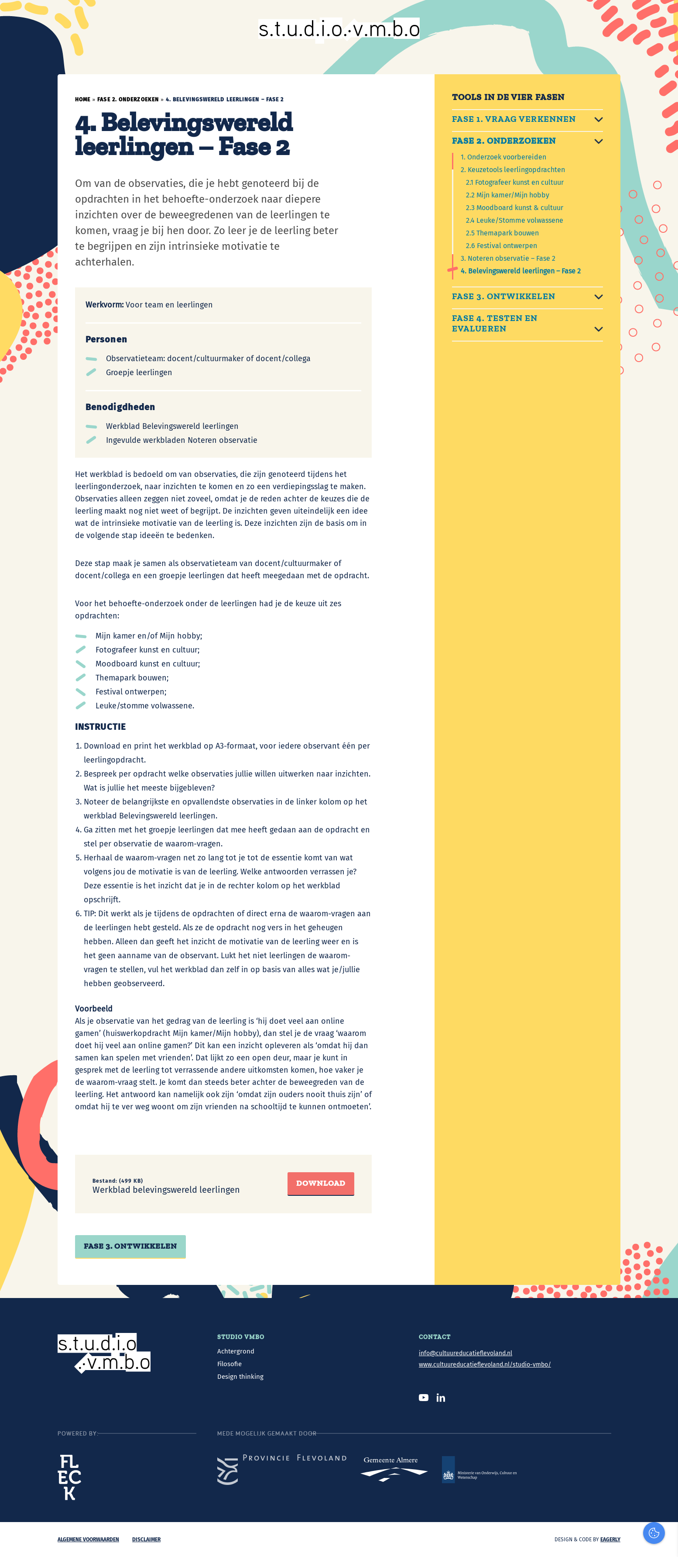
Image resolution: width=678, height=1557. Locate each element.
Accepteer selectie (604, 1541)
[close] (665, 1403)
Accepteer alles (604, 1515)
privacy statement (635, 1428)
